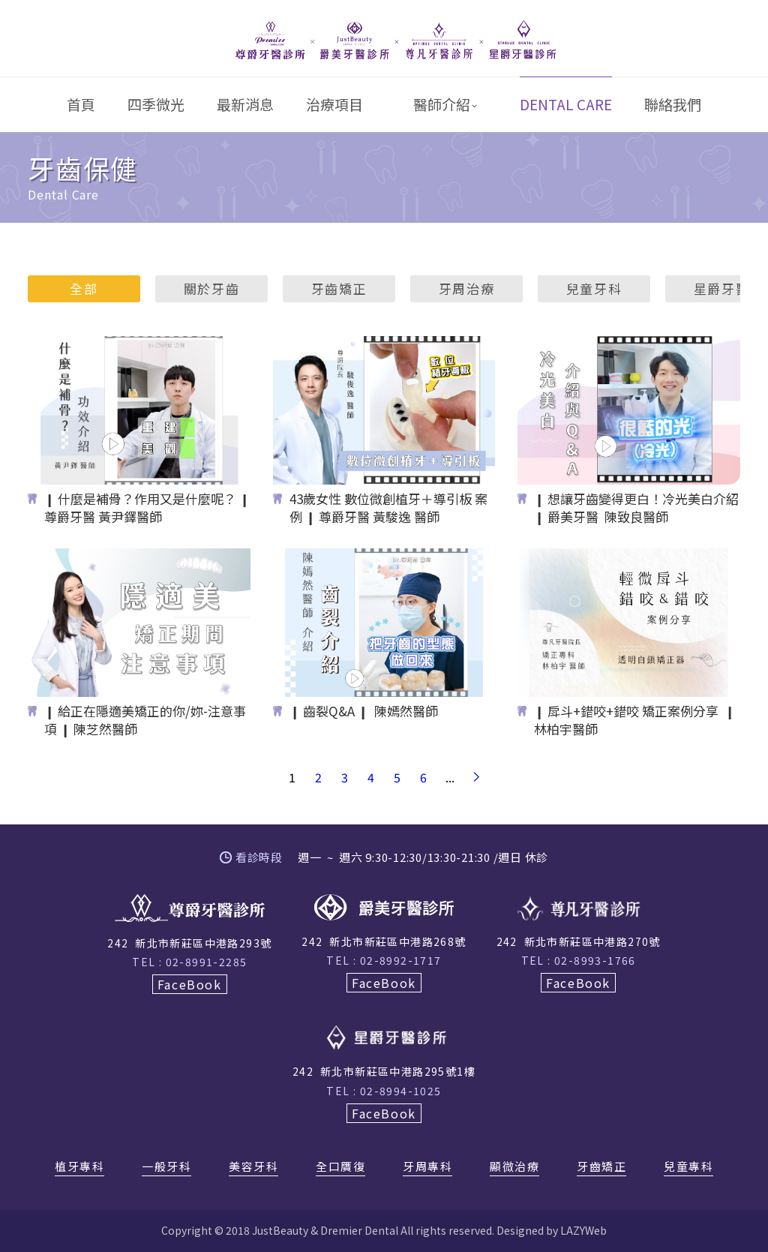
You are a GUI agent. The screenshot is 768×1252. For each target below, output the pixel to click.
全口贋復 (340, 1167)
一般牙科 (166, 1167)
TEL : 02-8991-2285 (189, 961)
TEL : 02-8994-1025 (383, 1090)
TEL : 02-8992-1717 (383, 960)
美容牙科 (253, 1167)
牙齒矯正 (339, 288)
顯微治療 (514, 1167)
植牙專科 (79, 1167)
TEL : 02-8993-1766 (578, 960)
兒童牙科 (594, 288)
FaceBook (190, 984)
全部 (84, 288)
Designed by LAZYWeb (551, 1230)
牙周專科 (427, 1167)
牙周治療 (467, 288)
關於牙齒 (212, 288)
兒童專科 (688, 1167)
